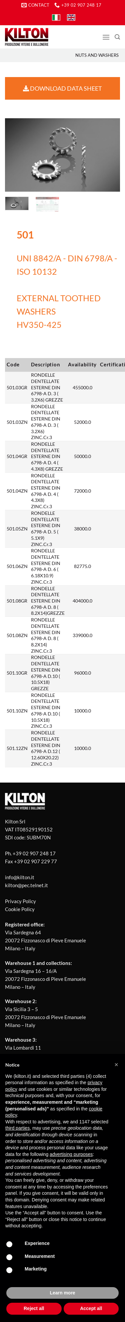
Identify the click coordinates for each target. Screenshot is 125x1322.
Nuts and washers (97, 55)
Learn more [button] (62, 1292)
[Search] (117, 37)
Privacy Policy (20, 901)
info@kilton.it (19, 877)
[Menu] (106, 37)
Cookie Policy (20, 909)
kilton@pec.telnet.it (26, 885)
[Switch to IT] (56, 18)
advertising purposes (71, 1154)
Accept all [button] (91, 1308)
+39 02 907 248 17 (34, 853)
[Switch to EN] (71, 18)
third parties (17, 1128)
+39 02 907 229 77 (35, 861)
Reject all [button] (34, 1308)
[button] (116, 1064)
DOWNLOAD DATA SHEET (62, 88)
